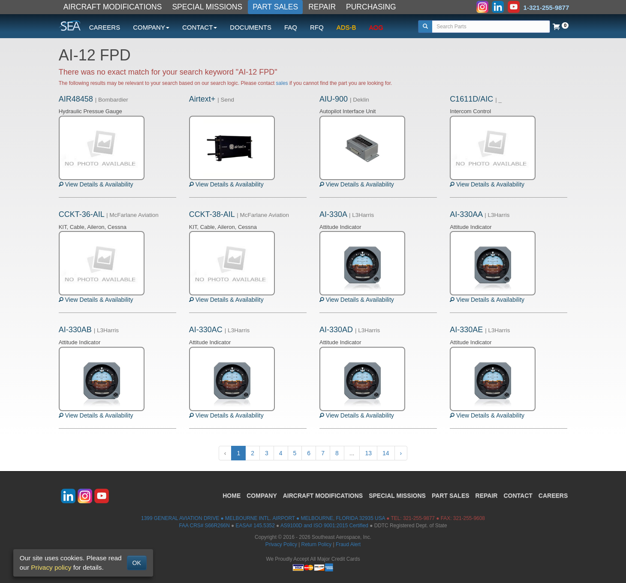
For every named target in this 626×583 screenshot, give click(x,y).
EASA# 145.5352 (255, 526)
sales (282, 83)
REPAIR (322, 7)
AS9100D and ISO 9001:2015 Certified (324, 526)
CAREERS (104, 27)
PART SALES (275, 7)
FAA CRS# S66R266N (204, 526)
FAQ (290, 27)
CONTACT (517, 495)
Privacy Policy (281, 544)
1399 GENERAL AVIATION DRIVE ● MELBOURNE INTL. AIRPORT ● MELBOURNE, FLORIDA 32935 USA (263, 518)
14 (385, 453)
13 (368, 453)
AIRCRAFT (323, 495)
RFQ (317, 27)
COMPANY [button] (151, 27)
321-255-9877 (419, 518)
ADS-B (346, 27)
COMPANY (262, 495)
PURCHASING (371, 7)
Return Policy (316, 544)
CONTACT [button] (199, 27)
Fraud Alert (348, 544)
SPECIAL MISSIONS (207, 7)
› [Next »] (401, 453)
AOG (376, 27)
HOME (232, 495)
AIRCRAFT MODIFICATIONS (112, 7)
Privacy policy (51, 567)
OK (136, 562)
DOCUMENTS (250, 27)
